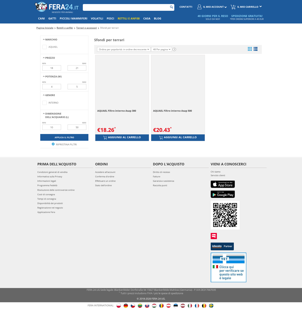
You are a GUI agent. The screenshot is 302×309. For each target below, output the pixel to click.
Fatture (156, 176)
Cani (41, 18)
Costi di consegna (46, 194)
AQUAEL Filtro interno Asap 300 (116, 110)
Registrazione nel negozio (50, 207)
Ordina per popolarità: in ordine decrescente (124, 49)
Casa (146, 18)
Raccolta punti (160, 185)
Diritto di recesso (161, 172)
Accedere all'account (105, 172)
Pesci (110, 18)
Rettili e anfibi (129, 18)
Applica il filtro (64, 137)
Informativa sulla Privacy (49, 176)
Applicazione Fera (46, 212)
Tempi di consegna (46, 198)
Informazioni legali (46, 180)
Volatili (97, 18)
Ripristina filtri (64, 144)
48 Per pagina (161, 49)
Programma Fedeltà (47, 185)
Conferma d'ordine (104, 176)
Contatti (186, 6)
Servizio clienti (218, 175)
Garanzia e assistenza (163, 180)
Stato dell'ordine (103, 185)
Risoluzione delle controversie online (56, 189)
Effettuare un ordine (105, 180)
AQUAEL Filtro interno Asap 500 (172, 110)
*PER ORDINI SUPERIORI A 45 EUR (247, 19)
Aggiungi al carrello (122, 137)
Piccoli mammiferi (73, 18)
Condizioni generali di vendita (52, 172)
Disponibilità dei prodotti (50, 203)
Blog (157, 18)
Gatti (52, 18)
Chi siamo (216, 171)
